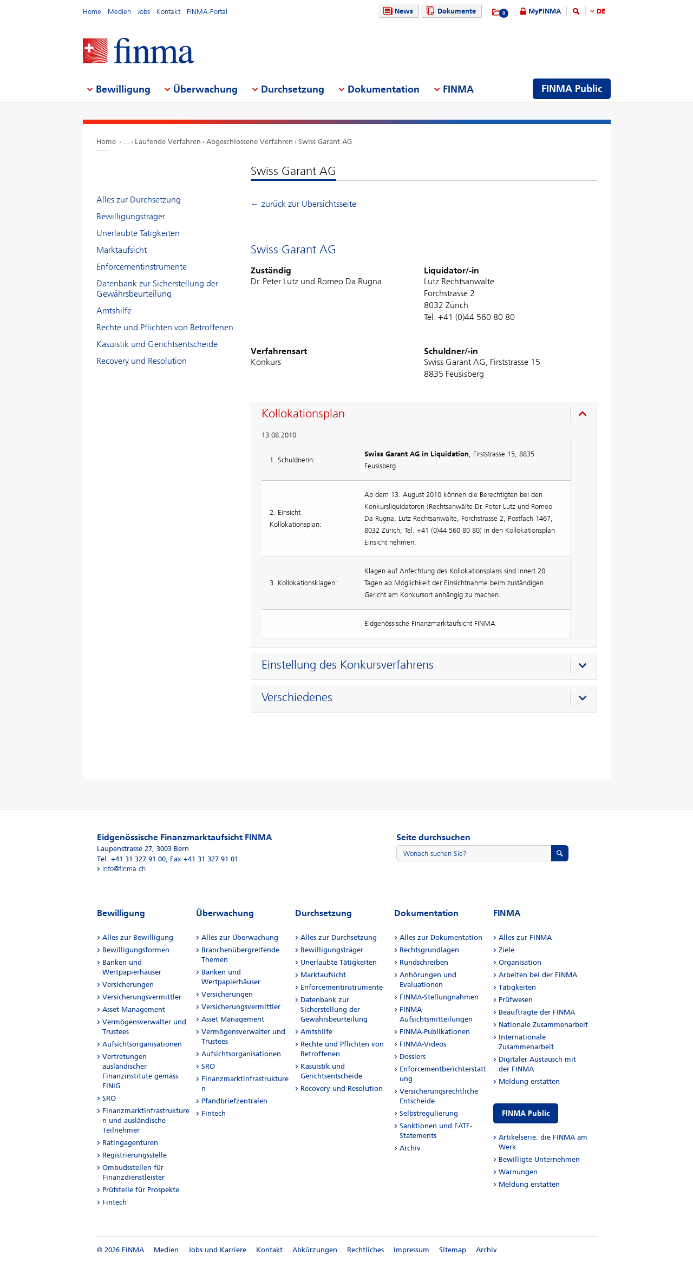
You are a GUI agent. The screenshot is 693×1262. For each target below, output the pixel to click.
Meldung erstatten (529, 1081)
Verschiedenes (296, 697)
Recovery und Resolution (141, 361)
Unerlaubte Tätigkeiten (138, 233)
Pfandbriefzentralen (234, 1101)
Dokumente (449, 11)
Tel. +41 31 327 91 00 (131, 859)
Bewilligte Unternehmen (539, 1159)
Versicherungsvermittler (141, 997)
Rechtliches (365, 1250)
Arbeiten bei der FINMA (538, 975)
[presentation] (426, 415)
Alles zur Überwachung (239, 937)
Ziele (506, 950)
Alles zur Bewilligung (137, 937)
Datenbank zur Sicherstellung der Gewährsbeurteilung (157, 288)
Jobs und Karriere (217, 1250)
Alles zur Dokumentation (441, 937)
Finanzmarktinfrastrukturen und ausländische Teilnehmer (145, 1120)
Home (92, 12)
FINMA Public (526, 1113)
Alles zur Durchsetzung (138, 199)
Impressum (411, 1250)
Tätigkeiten (517, 987)
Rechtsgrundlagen (429, 950)
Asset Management (133, 1009)
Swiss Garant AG (325, 142)
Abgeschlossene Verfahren (249, 142)
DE (601, 11)
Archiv (410, 1148)
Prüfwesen (516, 1000)
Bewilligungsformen (135, 950)
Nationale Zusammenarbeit (543, 1025)
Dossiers (413, 1056)
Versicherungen (128, 984)
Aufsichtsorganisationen (142, 1044)
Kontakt (168, 12)
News (397, 11)
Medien (119, 12)
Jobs (144, 12)
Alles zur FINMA (525, 937)
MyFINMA (544, 11)
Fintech (114, 1202)
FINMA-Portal (207, 12)
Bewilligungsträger (130, 216)
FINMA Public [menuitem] (571, 89)
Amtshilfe (114, 310)
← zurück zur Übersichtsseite (303, 204)
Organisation (520, 962)
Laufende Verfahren (168, 142)
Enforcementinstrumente (141, 266)
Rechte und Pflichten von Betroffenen (164, 327)
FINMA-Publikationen (435, 1032)
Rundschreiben (424, 962)
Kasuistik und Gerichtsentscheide (157, 344)
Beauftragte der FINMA (537, 1012)
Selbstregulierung (429, 1113)
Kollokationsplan (303, 414)
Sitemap (452, 1250)
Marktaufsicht (121, 250)
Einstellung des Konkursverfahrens (347, 665)
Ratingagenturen (130, 1143)
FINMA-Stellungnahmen (439, 997)
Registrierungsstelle (134, 1155)
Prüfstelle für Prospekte (140, 1190)
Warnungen (518, 1172)
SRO (109, 1098)
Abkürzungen (314, 1250)
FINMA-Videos (423, 1044)
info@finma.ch (124, 869)
